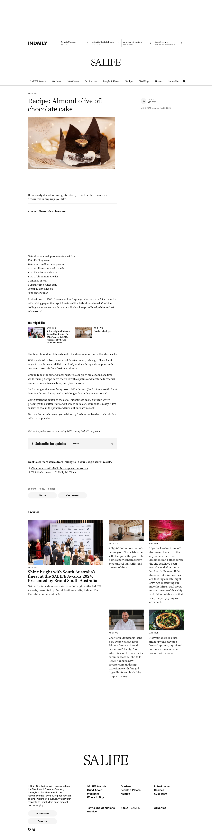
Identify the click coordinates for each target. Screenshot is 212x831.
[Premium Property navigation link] (168, 43)
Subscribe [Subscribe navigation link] (173, 81)
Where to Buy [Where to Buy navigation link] (95, 797)
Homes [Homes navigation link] (159, 81)
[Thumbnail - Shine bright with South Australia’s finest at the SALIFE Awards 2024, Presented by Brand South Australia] (49, 336)
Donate (42, 821)
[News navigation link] (74, 43)
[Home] (43, 43)
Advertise (160, 807)
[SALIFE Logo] (106, 62)
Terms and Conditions (101, 807)
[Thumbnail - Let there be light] (96, 332)
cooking (32, 488)
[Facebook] (29, 829)
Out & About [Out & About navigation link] (91, 81)
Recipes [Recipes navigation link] (129, 81)
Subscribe (42, 813)
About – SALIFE (130, 807)
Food (41, 488)
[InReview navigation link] (137, 43)
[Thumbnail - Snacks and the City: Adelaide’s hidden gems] (166, 562)
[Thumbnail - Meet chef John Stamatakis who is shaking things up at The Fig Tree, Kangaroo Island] (126, 644)
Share (42, 495)
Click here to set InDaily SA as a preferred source (59, 468)
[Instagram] (34, 829)
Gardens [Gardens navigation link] (56, 81)
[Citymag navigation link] (106, 43)
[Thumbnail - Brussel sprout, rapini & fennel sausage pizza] (166, 632)
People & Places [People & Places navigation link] (111, 81)
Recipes (50, 488)
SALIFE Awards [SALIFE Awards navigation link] (38, 81)
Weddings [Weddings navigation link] (144, 81)
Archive (92, 811)
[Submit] (111, 443)
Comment (72, 495)
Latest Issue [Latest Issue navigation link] (73, 81)
